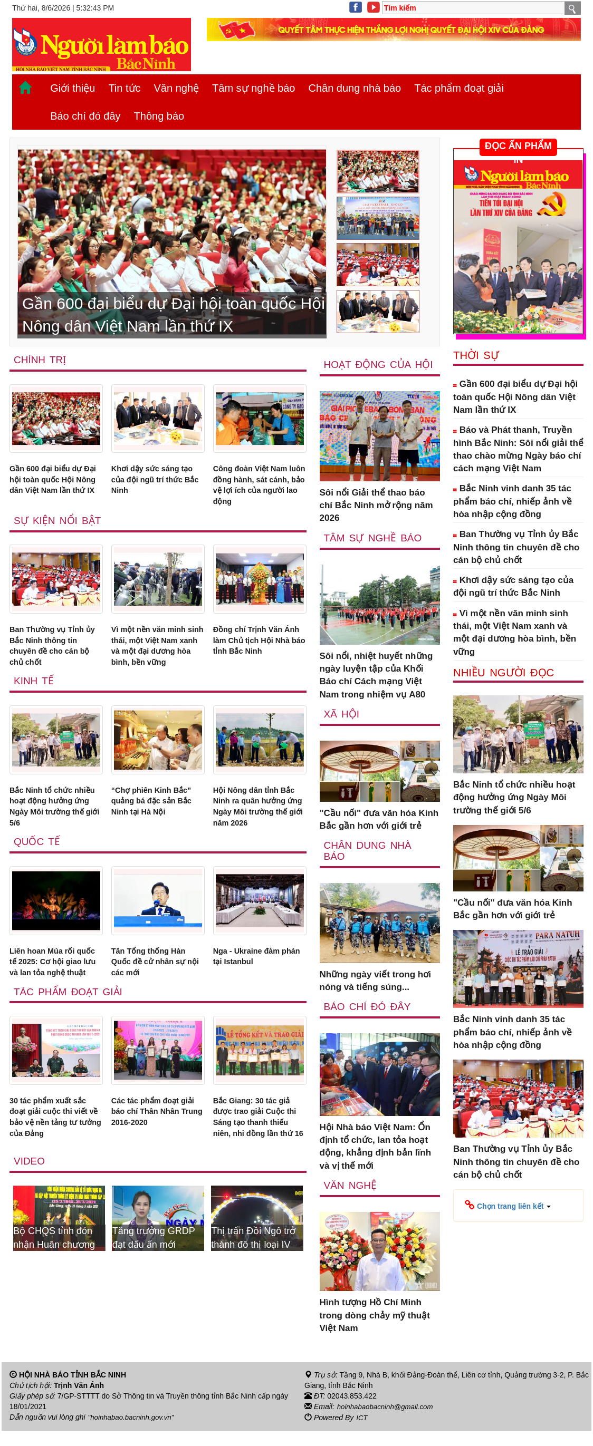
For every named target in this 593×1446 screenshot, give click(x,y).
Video (30, 1251)
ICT (362, 1433)
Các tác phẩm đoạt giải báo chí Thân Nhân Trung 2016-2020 (151, 1190)
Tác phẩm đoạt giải (459, 88)
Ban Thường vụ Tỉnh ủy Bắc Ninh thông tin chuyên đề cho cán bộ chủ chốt (56, 658)
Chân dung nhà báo (354, 88)
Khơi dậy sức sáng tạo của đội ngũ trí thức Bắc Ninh (151, 483)
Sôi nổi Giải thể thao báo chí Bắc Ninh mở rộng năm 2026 (376, 517)
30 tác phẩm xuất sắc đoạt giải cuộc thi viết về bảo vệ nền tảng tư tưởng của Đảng (56, 1190)
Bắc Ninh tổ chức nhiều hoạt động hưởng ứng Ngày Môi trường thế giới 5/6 (54, 840)
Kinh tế (34, 710)
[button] (508, 1204)
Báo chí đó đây (85, 116)
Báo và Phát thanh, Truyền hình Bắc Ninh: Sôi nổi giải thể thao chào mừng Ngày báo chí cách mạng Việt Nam (518, 449)
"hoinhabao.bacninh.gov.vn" (133, 1433)
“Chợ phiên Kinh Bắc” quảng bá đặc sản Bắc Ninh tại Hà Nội (153, 840)
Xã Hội (342, 726)
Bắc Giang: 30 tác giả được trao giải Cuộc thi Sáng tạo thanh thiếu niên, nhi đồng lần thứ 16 (258, 1196)
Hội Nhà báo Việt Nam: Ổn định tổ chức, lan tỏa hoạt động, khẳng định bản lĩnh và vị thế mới (376, 1160)
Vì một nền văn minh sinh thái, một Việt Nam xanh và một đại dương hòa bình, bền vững (156, 664)
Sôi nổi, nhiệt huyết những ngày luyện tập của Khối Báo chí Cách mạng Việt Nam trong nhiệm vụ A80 (376, 687)
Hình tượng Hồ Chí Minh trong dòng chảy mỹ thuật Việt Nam (375, 1329)
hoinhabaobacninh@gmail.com (387, 1423)
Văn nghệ (176, 88)
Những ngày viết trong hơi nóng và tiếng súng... (375, 994)
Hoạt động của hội (369, 370)
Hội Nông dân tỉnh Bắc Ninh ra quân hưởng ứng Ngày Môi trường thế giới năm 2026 (257, 846)
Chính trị (41, 360)
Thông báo (159, 116)
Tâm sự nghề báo (253, 88)
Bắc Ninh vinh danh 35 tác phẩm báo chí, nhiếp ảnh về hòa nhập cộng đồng (512, 501)
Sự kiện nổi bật (58, 529)
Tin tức (124, 88)
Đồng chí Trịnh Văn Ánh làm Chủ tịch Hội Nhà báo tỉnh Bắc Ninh (258, 658)
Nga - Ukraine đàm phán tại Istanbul (252, 1008)
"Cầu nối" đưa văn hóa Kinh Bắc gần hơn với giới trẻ (379, 831)
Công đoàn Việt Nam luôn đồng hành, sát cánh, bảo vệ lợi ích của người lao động (257, 489)
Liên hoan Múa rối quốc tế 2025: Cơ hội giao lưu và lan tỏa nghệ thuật (53, 1021)
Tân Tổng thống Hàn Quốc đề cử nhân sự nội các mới (154, 1015)
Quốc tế (37, 892)
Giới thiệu (72, 88)
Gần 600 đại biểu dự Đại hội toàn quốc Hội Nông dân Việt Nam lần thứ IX (55, 489)
